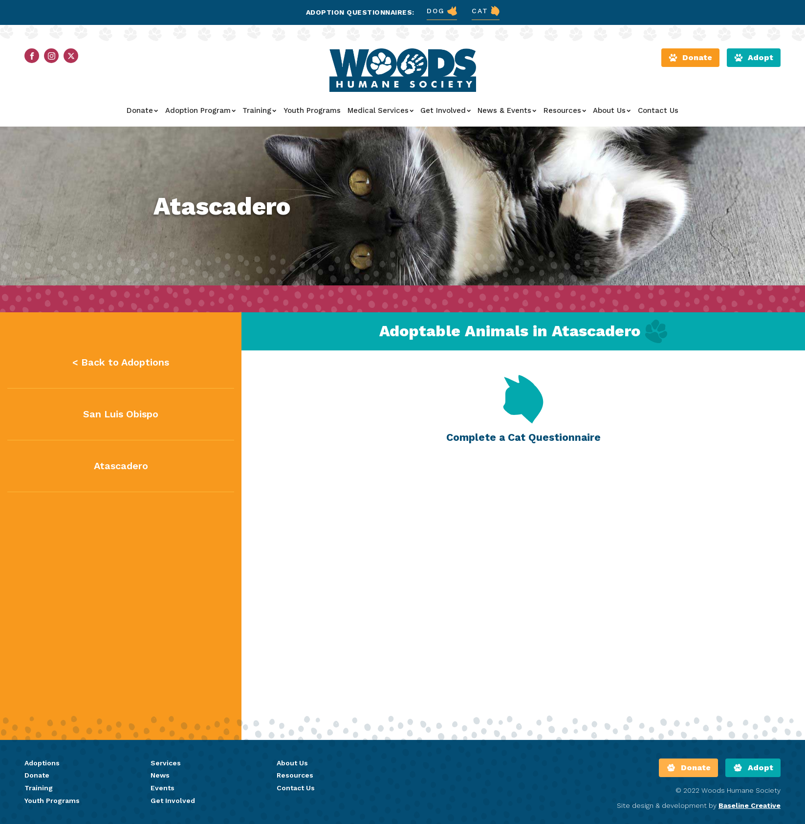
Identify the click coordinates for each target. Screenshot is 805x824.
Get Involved (445, 110)
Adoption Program (200, 110)
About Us (612, 110)
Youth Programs (312, 110)
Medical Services (380, 110)
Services (166, 763)
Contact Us (658, 110)
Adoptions (42, 763)
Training (259, 110)
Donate (142, 110)
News (160, 775)
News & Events (507, 110)
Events (162, 788)
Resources (565, 110)
